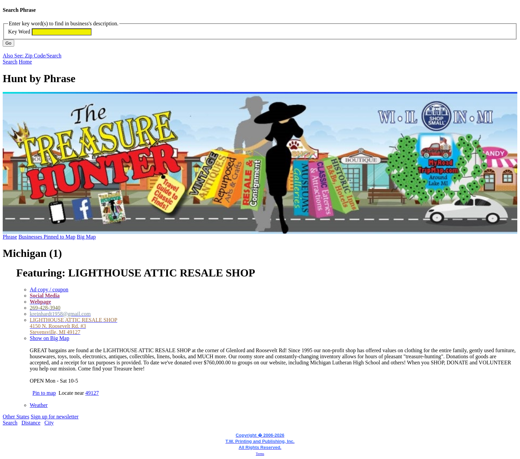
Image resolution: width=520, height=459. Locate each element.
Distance (31, 423)
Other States (16, 416)
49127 (92, 393)
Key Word (19, 31)
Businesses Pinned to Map (47, 237)
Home (25, 62)
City (49, 423)
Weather (39, 405)
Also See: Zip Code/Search (32, 55)
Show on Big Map (49, 338)
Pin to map (44, 393)
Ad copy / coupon (49, 289)
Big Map (86, 237)
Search (10, 62)
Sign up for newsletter (55, 416)
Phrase (10, 237)
